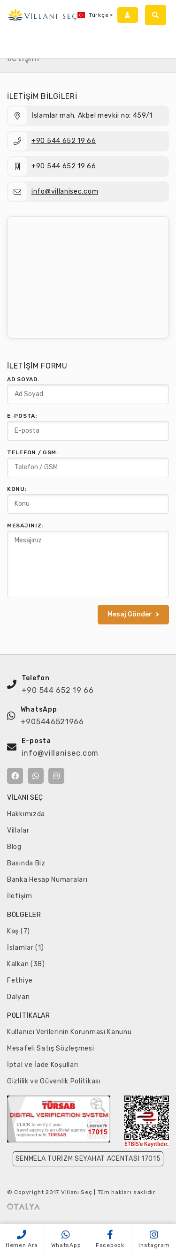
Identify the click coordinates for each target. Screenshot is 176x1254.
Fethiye (20, 980)
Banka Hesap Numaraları (47, 880)
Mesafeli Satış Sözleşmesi (50, 1048)
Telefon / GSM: (32, 452)
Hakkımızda (26, 814)
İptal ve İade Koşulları (42, 1065)
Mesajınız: (25, 525)
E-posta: (22, 416)
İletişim (19, 896)
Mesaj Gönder (133, 614)
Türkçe (92, 15)
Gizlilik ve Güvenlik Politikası (54, 1081)
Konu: (17, 489)
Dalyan (18, 997)
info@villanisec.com (64, 191)
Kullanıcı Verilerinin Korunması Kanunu (69, 1032)
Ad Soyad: (23, 379)
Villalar (18, 830)
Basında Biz (26, 863)
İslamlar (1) (25, 948)
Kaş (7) (18, 931)
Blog (14, 847)
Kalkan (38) (26, 964)
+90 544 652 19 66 (63, 141)
